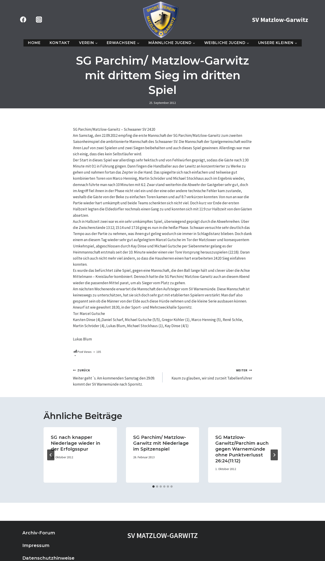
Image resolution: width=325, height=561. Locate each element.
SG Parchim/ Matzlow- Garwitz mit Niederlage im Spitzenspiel (161, 443)
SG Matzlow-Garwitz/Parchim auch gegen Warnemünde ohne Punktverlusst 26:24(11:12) (242, 449)
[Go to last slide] (50, 454)
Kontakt (60, 43)
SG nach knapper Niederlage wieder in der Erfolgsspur (75, 443)
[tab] (153, 486)
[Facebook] (23, 20)
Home (34, 43)
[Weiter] (274, 454)
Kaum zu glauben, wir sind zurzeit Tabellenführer (209, 374)
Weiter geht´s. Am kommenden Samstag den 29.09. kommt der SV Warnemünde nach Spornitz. (116, 377)
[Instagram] (39, 20)
